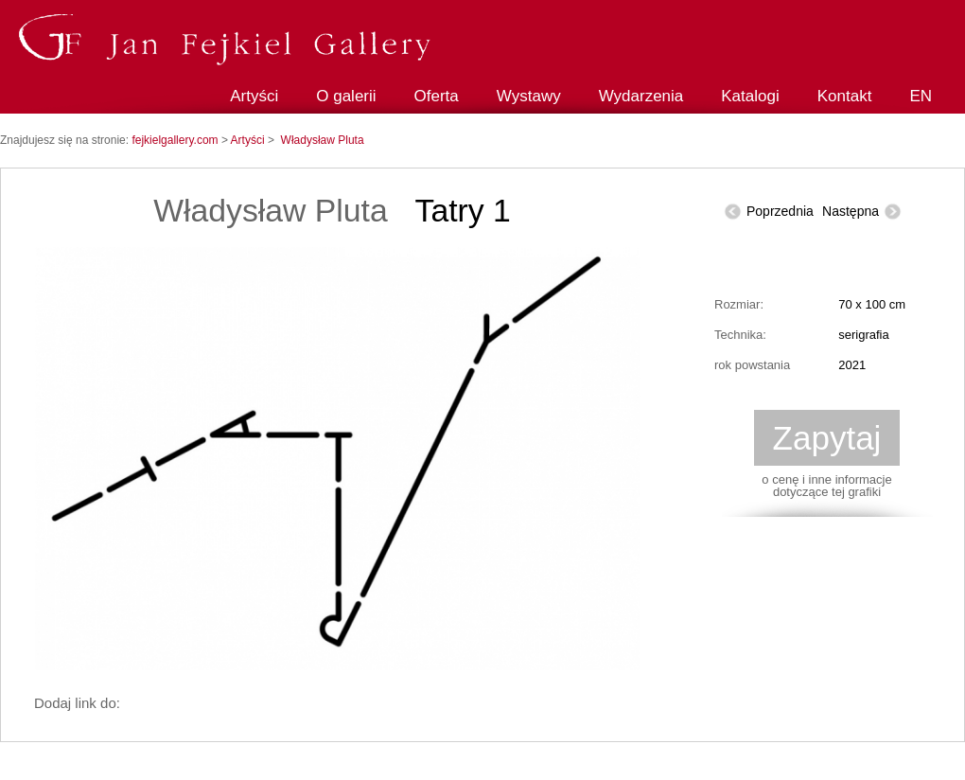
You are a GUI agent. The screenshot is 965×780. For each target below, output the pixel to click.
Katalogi (750, 96)
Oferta (436, 96)
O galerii (346, 96)
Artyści (254, 96)
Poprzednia (780, 211)
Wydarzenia (641, 96)
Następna (850, 211)
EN (920, 96)
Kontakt (844, 96)
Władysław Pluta (322, 140)
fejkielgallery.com (176, 140)
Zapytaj (827, 437)
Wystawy (529, 96)
